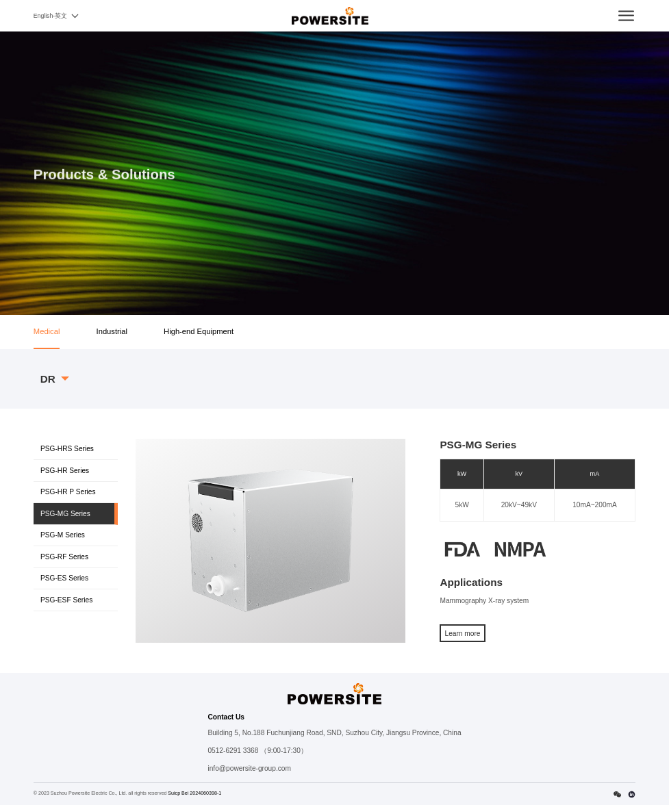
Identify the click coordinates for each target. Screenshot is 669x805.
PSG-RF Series (64, 557)
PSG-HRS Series (67, 448)
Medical (47, 331)
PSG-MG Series (65, 514)
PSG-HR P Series (68, 492)
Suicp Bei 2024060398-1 (194, 793)
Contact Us (225, 717)
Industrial (112, 331)
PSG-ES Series (64, 578)
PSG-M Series (62, 535)
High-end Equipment (198, 331)
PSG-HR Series (64, 470)
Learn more (463, 633)
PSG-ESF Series (66, 600)
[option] (271, 540)
